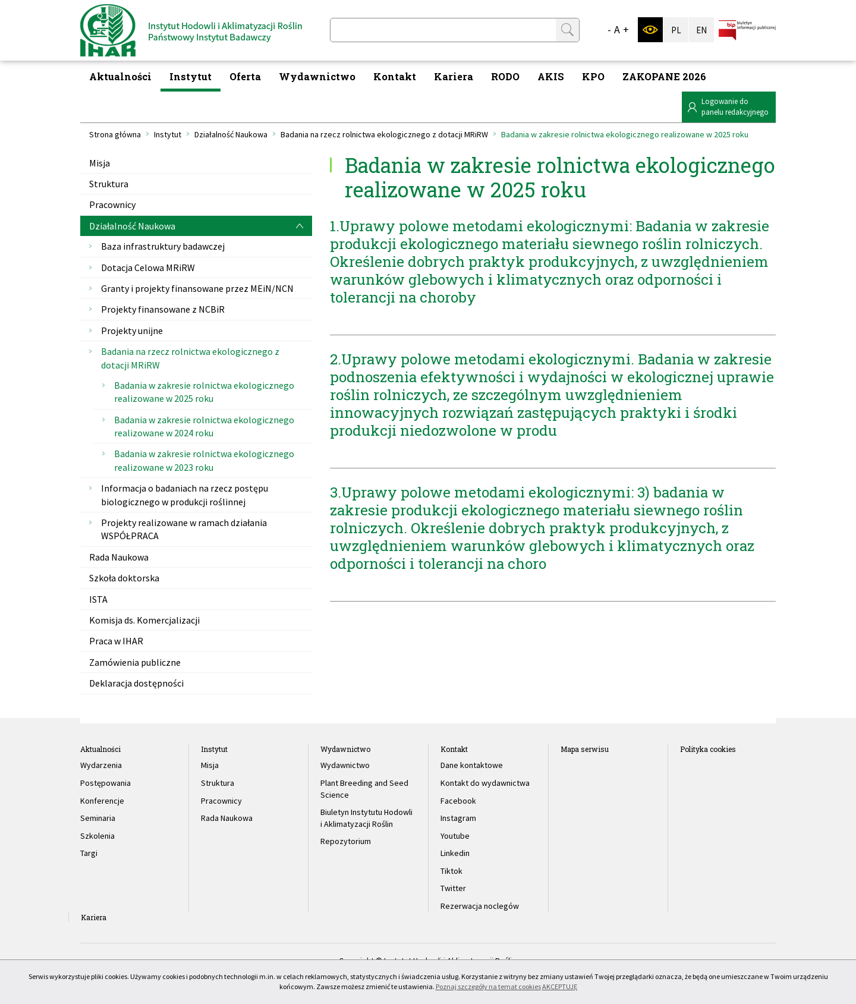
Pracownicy (112, 204)
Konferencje (102, 800)
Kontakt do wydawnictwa (485, 783)
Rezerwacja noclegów (479, 906)
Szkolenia (97, 835)
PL (676, 30)
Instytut (190, 76)
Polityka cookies (708, 749)
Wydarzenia (101, 765)
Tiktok (451, 870)
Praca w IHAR (116, 641)
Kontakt (394, 76)
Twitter (453, 888)
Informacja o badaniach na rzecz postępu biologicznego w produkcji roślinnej (184, 494)
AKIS (550, 76)
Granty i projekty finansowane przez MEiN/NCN (197, 288)
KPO (593, 76)
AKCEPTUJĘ (559, 986)
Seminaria (97, 818)
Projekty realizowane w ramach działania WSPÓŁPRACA (184, 529)
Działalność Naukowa (231, 134)
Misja (99, 163)
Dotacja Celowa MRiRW (148, 267)
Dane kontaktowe (471, 765)
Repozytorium (345, 841)
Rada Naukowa (119, 557)
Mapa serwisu (585, 749)
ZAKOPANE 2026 (664, 76)
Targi (88, 853)
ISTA (98, 599)
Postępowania (105, 783)
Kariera (453, 76)
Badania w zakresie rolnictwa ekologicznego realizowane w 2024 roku (204, 426)
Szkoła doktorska (124, 578)
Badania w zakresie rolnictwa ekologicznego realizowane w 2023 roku (204, 460)
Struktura (108, 184)
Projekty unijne (132, 330)
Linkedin (455, 853)
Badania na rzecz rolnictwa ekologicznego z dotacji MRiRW (384, 134)
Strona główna (115, 134)
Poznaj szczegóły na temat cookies (488, 986)
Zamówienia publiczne (135, 662)
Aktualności (120, 76)
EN (701, 30)
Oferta (245, 76)
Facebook (458, 800)
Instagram (458, 818)
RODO (505, 76)
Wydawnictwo (317, 76)
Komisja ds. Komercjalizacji (144, 620)
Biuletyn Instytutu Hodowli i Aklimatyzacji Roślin (366, 818)
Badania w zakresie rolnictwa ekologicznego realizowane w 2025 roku (204, 391)
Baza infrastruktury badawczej (163, 246)
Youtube (455, 835)
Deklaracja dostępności (136, 683)
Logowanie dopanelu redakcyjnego (735, 106)
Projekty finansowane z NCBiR (163, 309)
